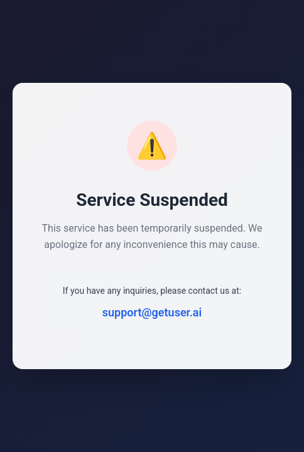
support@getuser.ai (152, 312)
